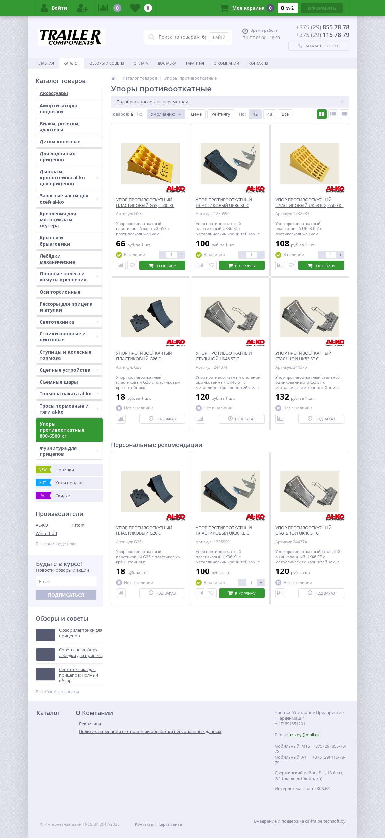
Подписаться (66, 595)
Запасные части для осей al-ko (69, 198)
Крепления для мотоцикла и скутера (58, 219)
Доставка (167, 63)
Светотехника (69, 322)
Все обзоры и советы (57, 692)
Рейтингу (220, 114)
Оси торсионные (60, 292)
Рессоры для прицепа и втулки (66, 307)
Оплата (141, 63)
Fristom (77, 525)
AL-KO (42, 525)
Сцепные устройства (69, 370)
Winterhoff (46, 533)
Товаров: (120, 114)
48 (269, 114)
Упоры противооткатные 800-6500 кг (62, 430)
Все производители (56, 544)
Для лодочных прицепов (57, 156)
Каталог (72, 63)
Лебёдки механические (57, 259)
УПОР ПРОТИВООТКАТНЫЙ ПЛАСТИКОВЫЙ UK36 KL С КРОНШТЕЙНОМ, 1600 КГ (224, 533)
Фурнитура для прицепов (69, 451)
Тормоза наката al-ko (69, 393)
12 (255, 114)
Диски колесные (60, 141)
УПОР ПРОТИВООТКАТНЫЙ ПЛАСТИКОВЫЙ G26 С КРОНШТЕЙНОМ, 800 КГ (144, 533)
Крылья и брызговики (55, 240)
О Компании (226, 63)
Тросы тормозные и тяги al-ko (69, 409)
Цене (196, 114)
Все (285, 114)
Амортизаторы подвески (58, 108)
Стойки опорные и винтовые (69, 336)
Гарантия (195, 63)
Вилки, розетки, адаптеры (60, 126)
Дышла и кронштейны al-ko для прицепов (69, 177)
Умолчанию (163, 114)
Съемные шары (59, 382)
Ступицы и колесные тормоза (65, 355)
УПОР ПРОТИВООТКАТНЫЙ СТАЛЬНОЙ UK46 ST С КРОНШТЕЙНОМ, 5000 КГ (303, 533)
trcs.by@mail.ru (304, 735)
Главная (46, 63)
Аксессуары (54, 93)
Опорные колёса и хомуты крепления (69, 276)
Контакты (258, 63)
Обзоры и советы (106, 63)
